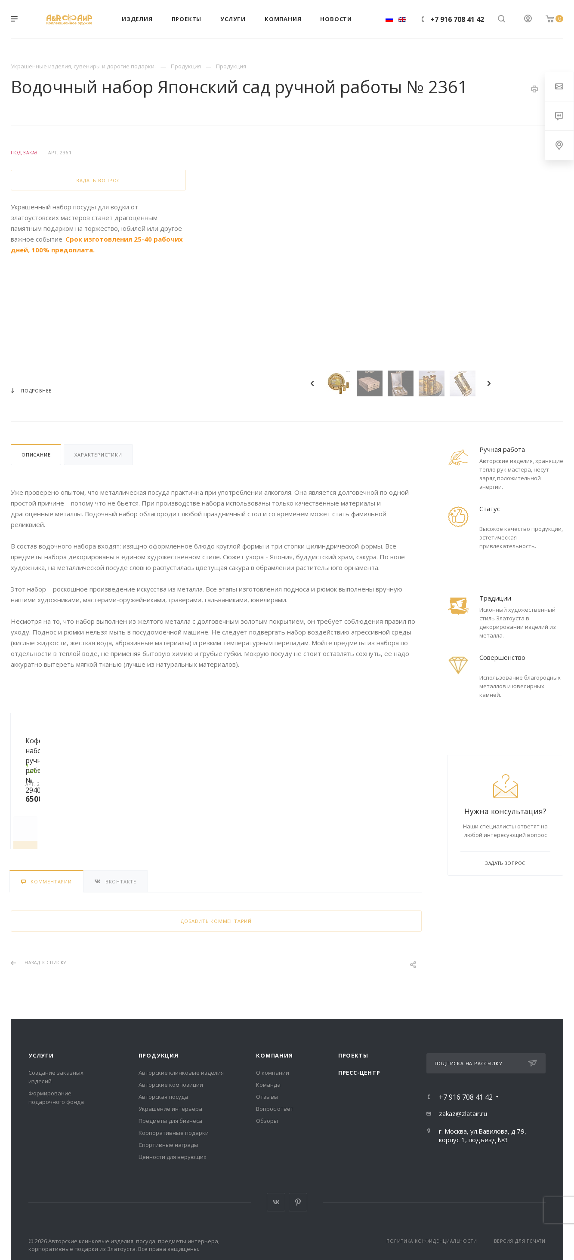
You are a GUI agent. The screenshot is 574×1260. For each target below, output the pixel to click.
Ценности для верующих (173, 1157)
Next (488, 383)
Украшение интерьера (170, 1109)
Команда (268, 1084)
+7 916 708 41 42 (457, 19)
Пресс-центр (359, 1072)
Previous (312, 383)
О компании (272, 1072)
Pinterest (298, 1202)
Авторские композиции (171, 1084)
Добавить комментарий (216, 921)
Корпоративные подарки (174, 1133)
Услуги (41, 1055)
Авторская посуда (163, 1097)
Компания (274, 1055)
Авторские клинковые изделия (181, 1072)
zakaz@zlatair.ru (463, 1113)
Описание (36, 454)
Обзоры (267, 1121)
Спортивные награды (168, 1145)
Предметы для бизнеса (170, 1121)
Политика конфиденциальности (431, 1241)
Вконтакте (276, 1202)
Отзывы (267, 1097)
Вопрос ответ (274, 1109)
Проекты (353, 1055)
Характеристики (98, 454)
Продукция (159, 1055)
